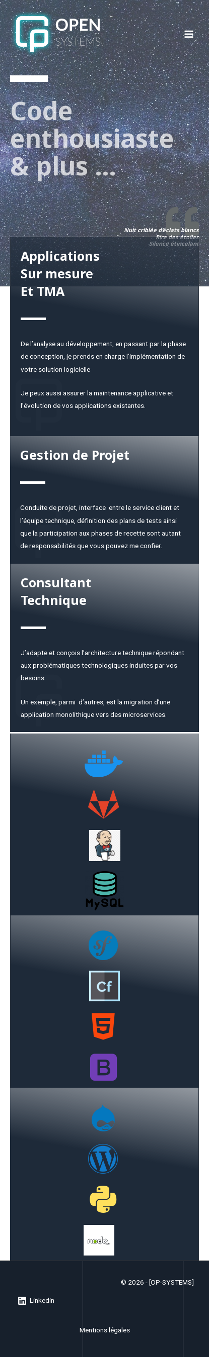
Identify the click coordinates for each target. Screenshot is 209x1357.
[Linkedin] (36, 1300)
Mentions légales (105, 1330)
